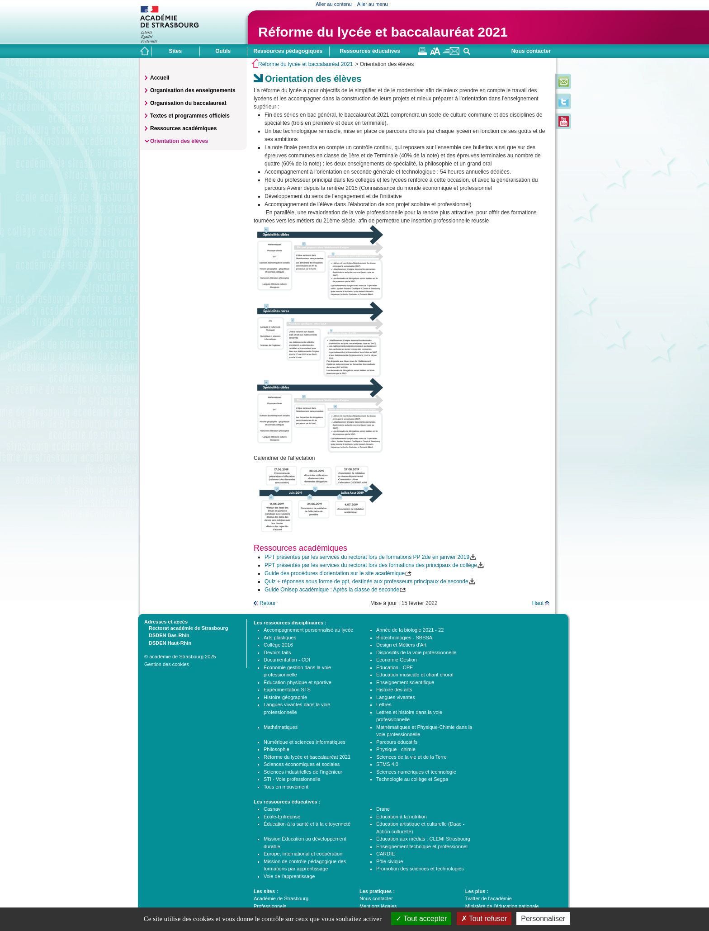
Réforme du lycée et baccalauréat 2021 (383, 31)
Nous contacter (531, 51)
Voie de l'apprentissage (289, 876)
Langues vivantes (395, 697)
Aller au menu (372, 4)
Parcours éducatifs (396, 742)
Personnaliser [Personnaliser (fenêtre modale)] (543, 918)
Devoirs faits (277, 652)
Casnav (272, 809)
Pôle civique (389, 861)
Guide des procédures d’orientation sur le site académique (335, 573)
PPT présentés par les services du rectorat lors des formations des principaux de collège (371, 565)
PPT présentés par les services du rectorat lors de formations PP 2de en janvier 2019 (367, 557)
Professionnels (270, 906)
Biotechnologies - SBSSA (404, 637)
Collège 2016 (278, 644)
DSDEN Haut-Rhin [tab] (167, 642)
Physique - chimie (396, 749)
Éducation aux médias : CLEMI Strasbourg (423, 838)
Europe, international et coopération (303, 853)
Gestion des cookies (166, 664)
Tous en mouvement (286, 786)
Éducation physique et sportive (297, 682)
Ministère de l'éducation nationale (502, 906)
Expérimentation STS (287, 689)
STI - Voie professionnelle (292, 779)
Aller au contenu (334, 4)
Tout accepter (421, 918)
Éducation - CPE (394, 667)
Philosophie (276, 749)
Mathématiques (281, 727)
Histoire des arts (394, 689)
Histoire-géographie (285, 697)
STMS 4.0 (387, 764)
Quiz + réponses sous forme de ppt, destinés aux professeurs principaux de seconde (366, 581)
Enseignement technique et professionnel (422, 846)
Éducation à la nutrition (401, 816)
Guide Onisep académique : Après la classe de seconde (332, 589)
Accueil (160, 78)
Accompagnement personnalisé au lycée (308, 630)
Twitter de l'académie (488, 898)
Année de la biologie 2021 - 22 (410, 630)
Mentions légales (378, 906)
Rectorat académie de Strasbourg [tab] (186, 627)
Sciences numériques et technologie (416, 772)
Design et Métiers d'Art (401, 644)
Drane (383, 809)
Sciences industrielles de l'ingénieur (303, 772)
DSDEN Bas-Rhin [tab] (166, 635)
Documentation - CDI (287, 659)
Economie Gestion (396, 659)
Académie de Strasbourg (281, 898)
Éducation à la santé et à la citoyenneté (307, 824)
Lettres (384, 704)
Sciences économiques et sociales (302, 764)
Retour (268, 603)
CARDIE (385, 853)
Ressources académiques (183, 128)
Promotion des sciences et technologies (420, 868)
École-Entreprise (282, 816)
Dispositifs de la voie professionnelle (416, 652)
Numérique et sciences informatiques (304, 742)
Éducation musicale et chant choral (415, 674)
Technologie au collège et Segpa (412, 779)
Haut (538, 603)
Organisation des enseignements (193, 90)
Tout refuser (484, 918)
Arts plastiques (280, 637)
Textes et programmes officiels (190, 116)
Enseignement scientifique (405, 682)
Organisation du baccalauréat (188, 103)
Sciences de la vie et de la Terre (411, 757)
